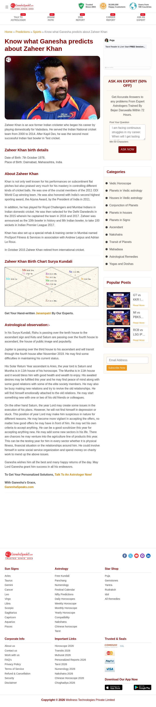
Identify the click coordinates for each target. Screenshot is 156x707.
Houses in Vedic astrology (125, 197)
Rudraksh (110, 589)
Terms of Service (14, 668)
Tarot (58, 631)
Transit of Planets (120, 241)
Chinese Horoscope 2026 (69, 678)
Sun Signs (12, 568)
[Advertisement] (78, 523)
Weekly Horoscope (66, 603)
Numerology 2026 (65, 668)
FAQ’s (8, 659)
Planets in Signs (119, 220)
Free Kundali (62, 575)
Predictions (23, 31)
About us (10, 645)
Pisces (8, 626)
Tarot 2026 (61, 664)
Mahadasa (116, 249)
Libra (7, 603)
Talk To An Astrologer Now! (73, 474)
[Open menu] (7, 7)
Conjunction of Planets (123, 205)
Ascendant (116, 227)
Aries (8, 575)
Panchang (60, 580)
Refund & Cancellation (17, 673)
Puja (107, 575)
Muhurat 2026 (63, 655)
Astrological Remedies (123, 256)
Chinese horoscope (66, 626)
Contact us (11, 650)
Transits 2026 (62, 650)
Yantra (108, 585)
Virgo (8, 598)
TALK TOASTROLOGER (18, 18)
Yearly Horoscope (65, 612)
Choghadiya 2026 (65, 682)
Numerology (62, 585)
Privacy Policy (13, 664)
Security (9, 678)
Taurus (8, 580)
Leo (7, 594)
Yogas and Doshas (121, 263)
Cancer (9, 589)
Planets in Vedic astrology (125, 190)
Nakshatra (115, 234)
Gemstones (111, 580)
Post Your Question (119, 122)
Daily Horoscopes (65, 598)
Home (8, 31)
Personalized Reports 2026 (70, 659)
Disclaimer (11, 682)
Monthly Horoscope (66, 608)
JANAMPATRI (50, 18)
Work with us (12, 655)
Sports (37, 31)
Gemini (9, 585)
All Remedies (112, 598)
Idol (107, 594)
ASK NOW (127, 149)
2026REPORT (80, 18)
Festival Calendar (65, 589)
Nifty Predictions (64, 594)
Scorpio (9, 608)
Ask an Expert (141, 18)
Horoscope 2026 (64, 645)
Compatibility (62, 617)
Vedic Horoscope (120, 183)
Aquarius (10, 621)
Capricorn (10, 617)
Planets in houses (120, 212)
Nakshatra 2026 (64, 673)
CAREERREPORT (110, 18)
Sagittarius (11, 612)
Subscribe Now (116, 367)
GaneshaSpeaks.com (19, 487)
